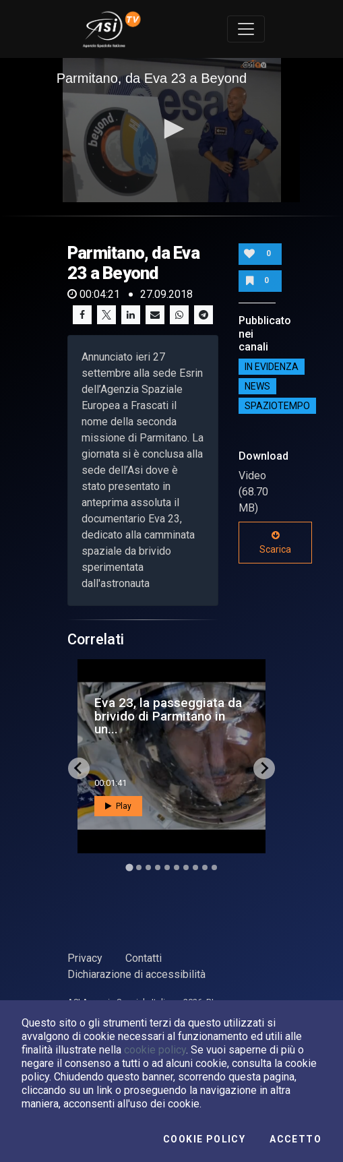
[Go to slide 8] (195, 867)
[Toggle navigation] (246, 29)
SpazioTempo (277, 405)
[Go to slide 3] (148, 867)
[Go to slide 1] (129, 867)
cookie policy (155, 1049)
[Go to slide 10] (214, 867)
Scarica (275, 542)
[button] (172, 129)
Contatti (143, 958)
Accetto (295, 1139)
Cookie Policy (204, 1139)
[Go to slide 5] (167, 867)
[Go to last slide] (79, 768)
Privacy (84, 958)
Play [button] (118, 806)
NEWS (257, 386)
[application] (172, 130)
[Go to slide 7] (186, 867)
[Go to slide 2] (139, 867)
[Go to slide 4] (157, 867)
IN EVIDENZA (272, 366)
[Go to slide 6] (176, 867)
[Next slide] (264, 768)
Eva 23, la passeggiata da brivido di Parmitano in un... (168, 715)
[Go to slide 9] (205, 867)
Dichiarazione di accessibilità (136, 974)
